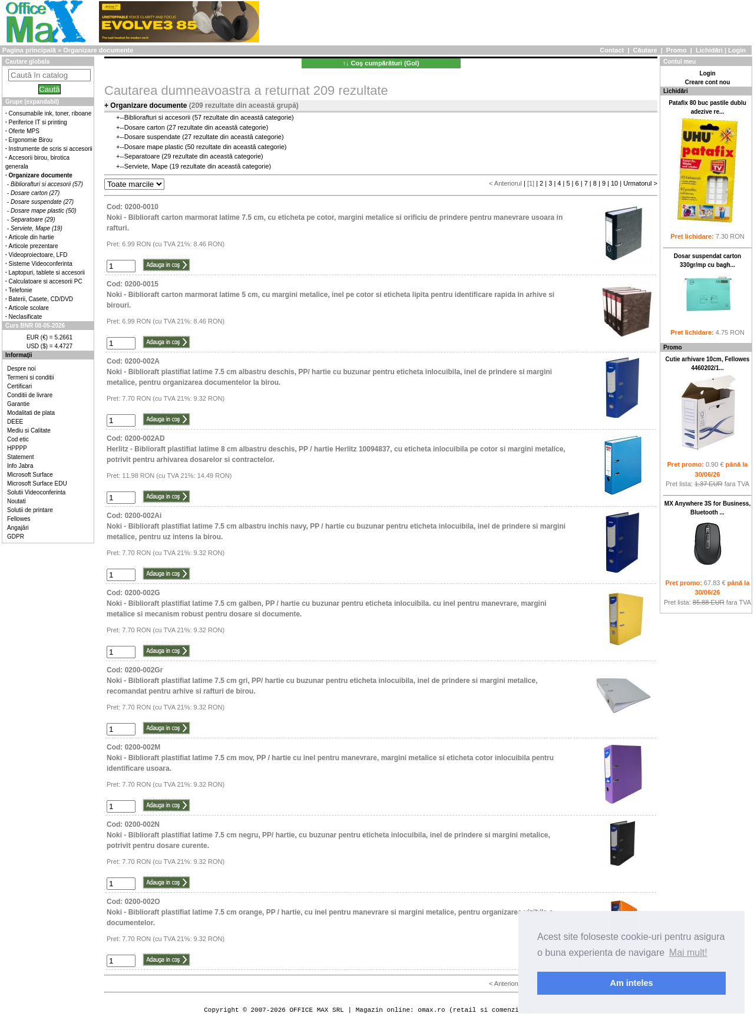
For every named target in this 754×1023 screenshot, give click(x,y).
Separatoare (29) (33, 219)
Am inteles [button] (631, 983)
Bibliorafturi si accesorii (157, 117)
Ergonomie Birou (30, 140)
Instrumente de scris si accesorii (50, 149)
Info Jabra (20, 466)
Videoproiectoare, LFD (38, 255)
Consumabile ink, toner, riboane (50, 113)
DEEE (15, 421)
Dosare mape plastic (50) (44, 210)
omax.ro (431, 1009)
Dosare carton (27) (35, 193)
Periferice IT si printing (38, 122)
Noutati (16, 501)
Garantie (18, 404)
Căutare (645, 50)
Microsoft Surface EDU (37, 483)
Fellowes (18, 519)
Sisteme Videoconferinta (40, 263)
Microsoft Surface (30, 474)
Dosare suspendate (152, 136)
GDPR (15, 536)
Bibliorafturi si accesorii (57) (47, 184)
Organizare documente (98, 50)
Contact (612, 50)
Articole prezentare (33, 246)
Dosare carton (144, 127)
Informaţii (18, 355)
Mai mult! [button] (688, 953)
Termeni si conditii (30, 377)
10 (614, 183)
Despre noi (21, 368)
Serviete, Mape (146, 166)
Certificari (19, 386)
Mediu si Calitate (29, 430)
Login (737, 50)
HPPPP (17, 448)
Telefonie (20, 290)
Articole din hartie (31, 237)
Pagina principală (29, 50)
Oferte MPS (24, 131)
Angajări (18, 527)
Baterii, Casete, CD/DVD (41, 299)
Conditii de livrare (29, 395)
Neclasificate (25, 317)
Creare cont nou (707, 82)
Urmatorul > (640, 183)
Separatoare (142, 156)
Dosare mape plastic (153, 146)
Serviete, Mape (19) (36, 228)
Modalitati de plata (31, 413)
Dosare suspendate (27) (42, 202)
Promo (676, 50)
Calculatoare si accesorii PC (45, 281)
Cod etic (18, 439)
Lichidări (709, 50)
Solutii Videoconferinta (36, 492)
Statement (20, 457)
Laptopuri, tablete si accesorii (47, 272)
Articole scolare (29, 308)
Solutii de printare (30, 510)
